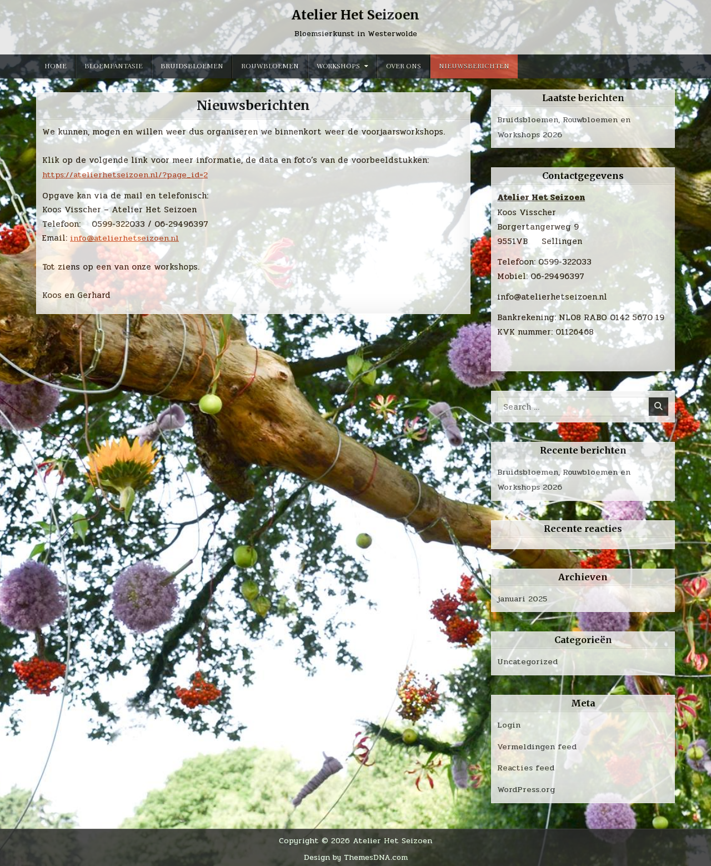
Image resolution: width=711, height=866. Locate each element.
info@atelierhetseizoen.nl (125, 238)
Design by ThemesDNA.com (355, 855)
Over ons (403, 66)
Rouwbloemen (270, 66)
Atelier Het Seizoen (355, 14)
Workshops (338, 66)
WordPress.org (527, 787)
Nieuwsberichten (474, 66)
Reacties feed (526, 766)
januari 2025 (523, 597)
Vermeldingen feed (538, 744)
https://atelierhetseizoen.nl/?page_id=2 (126, 174)
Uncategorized (528, 660)
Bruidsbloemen (192, 66)
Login (509, 723)
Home (55, 66)
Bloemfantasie (113, 66)
